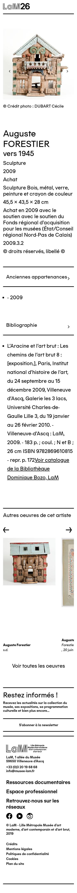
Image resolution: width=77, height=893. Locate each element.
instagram (30, 816)
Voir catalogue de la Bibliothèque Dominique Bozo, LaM (38, 469)
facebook (9, 816)
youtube (19, 816)
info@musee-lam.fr (20, 771)
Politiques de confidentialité (27, 854)
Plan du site (15, 864)
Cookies (12, 859)
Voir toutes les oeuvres (38, 666)
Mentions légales (19, 849)
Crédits (11, 844)
